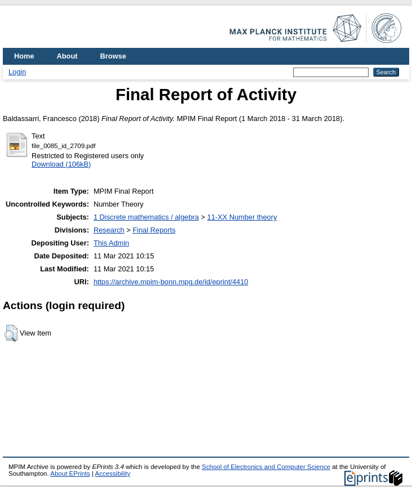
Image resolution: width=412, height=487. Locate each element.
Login (17, 72)
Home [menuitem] (24, 56)
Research (109, 230)
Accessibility (112, 473)
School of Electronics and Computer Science (266, 466)
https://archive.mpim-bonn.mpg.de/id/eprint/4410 (171, 282)
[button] (11, 333)
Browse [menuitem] (113, 56)
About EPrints (70, 473)
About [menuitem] (67, 56)
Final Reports (153, 230)
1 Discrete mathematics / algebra (146, 217)
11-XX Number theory (242, 217)
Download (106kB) (61, 164)
